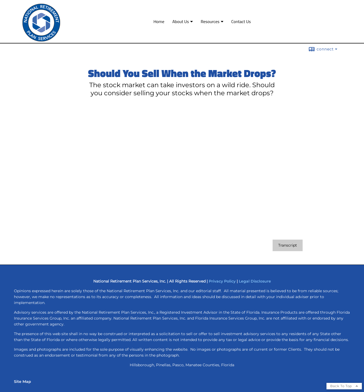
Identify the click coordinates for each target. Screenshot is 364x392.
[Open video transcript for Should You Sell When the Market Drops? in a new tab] (288, 245)
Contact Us (241, 21)
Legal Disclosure (255, 281)
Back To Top (344, 386)
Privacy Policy (222, 281)
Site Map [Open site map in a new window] (22, 381)
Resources (210, 21)
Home (158, 21)
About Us (180, 21)
